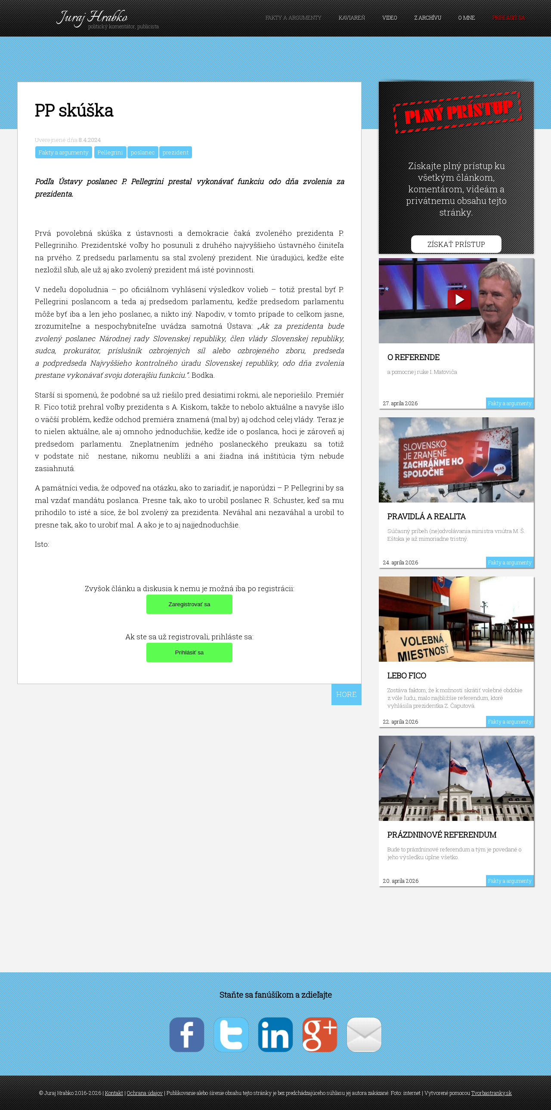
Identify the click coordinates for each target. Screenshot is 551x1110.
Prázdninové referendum (441, 834)
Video (389, 17)
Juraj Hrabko (93, 17)
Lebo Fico (406, 675)
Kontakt (114, 1092)
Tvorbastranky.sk (491, 1092)
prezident (176, 152)
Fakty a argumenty (294, 17)
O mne (466, 17)
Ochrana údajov (145, 1092)
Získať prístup (456, 244)
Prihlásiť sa (508, 17)
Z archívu (428, 17)
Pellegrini (110, 152)
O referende (413, 357)
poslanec (143, 152)
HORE (346, 694)
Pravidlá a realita (426, 516)
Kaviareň (352, 17)
